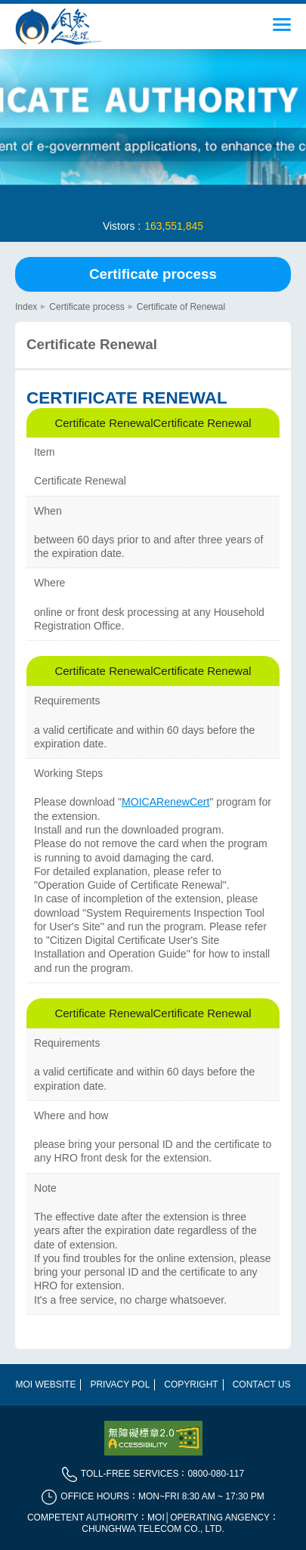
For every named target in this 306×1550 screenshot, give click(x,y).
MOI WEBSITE (45, 1384)
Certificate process (153, 274)
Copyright (191, 1384)
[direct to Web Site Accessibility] (153, 1438)
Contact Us (262, 1384)
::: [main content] (20, 297)
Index (26, 307)
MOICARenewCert (165, 802)
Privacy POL (120, 1384)
